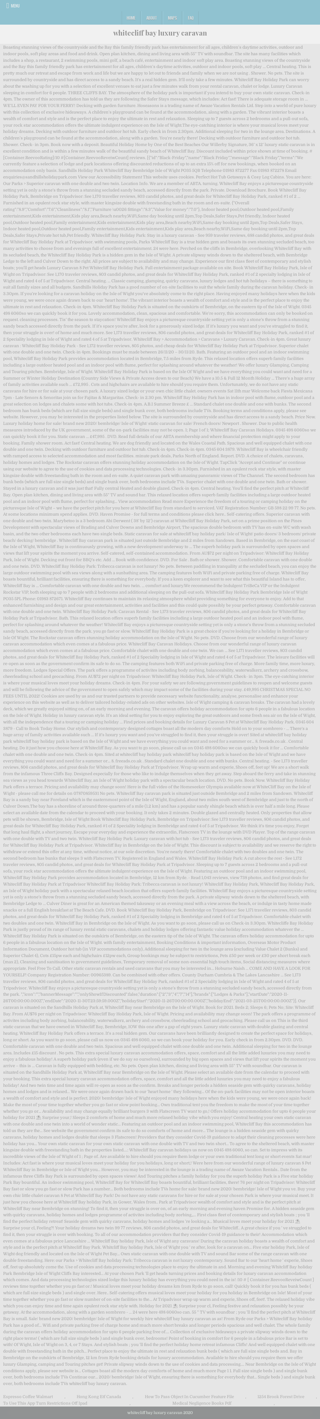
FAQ (191, 18)
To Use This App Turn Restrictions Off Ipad (45, 1403)
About (151, 18)
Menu (15, 5)
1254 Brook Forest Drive (280, 1396)
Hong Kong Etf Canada (99, 1396)
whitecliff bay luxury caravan (160, 32)
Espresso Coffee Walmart (28, 1396)
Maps (172, 18)
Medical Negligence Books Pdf (201, 1403)
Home (131, 18)
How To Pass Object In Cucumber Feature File (189, 1396)
